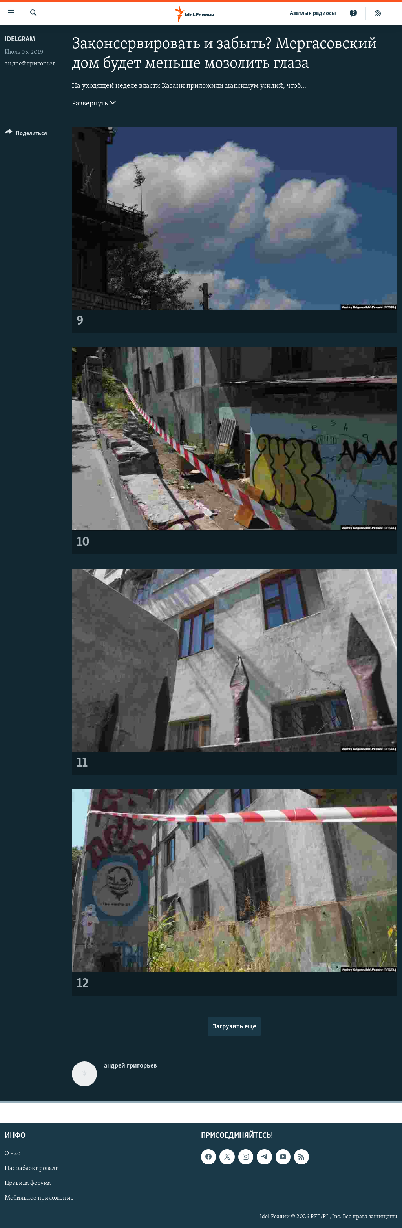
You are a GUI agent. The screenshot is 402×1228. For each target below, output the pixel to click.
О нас (12, 1154)
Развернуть (94, 102)
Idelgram (20, 39)
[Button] (26, 135)
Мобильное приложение (39, 1198)
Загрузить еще (234, 1026)
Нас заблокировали (32, 1169)
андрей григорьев (30, 64)
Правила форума (28, 1184)
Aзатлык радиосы (313, 13)
